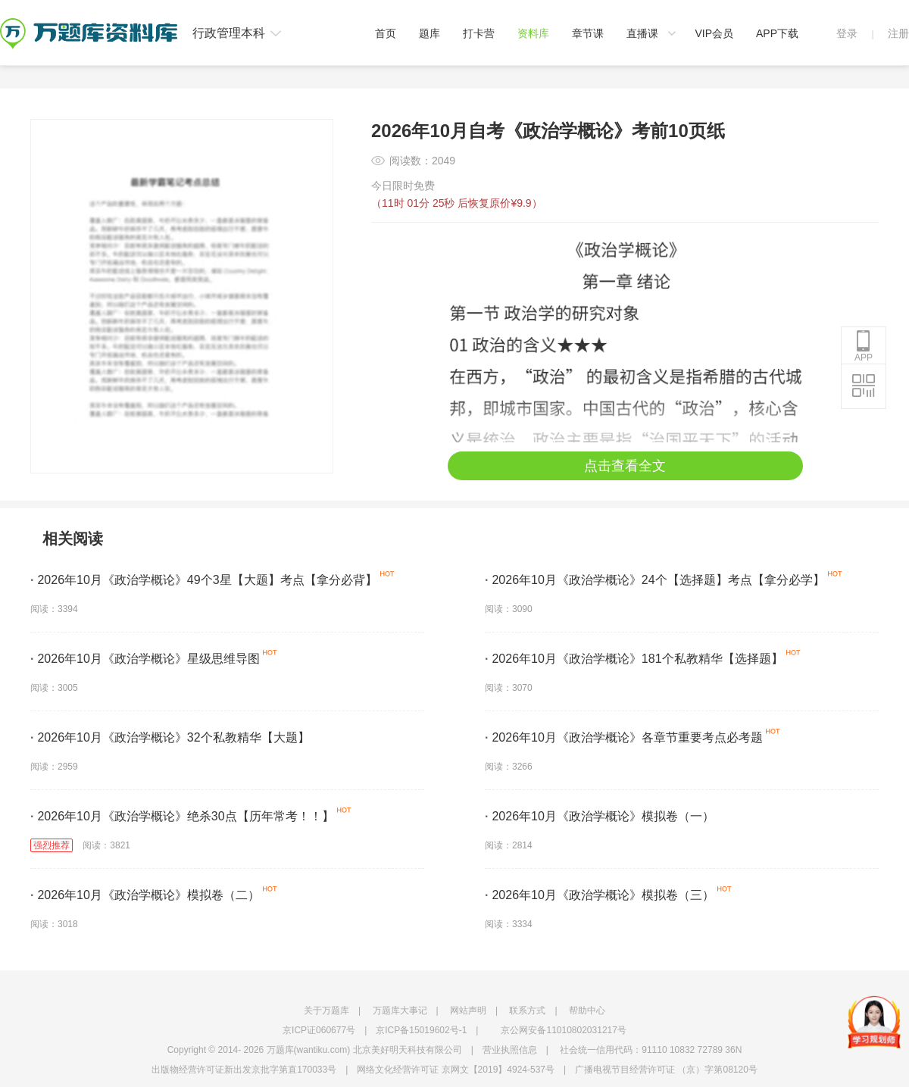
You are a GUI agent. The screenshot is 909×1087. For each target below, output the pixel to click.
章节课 (588, 33)
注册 (898, 33)
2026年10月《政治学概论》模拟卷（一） (599, 816)
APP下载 (777, 33)
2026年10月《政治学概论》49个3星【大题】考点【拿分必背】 (203, 579)
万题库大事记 (400, 1010)
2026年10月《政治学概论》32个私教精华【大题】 (170, 737)
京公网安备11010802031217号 (563, 1030)
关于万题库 (326, 1010)
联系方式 (527, 1010)
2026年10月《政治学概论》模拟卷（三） (599, 895)
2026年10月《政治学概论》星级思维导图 (145, 658)
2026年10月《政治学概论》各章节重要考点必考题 (624, 737)
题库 (429, 33)
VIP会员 (714, 33)
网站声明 (468, 1010)
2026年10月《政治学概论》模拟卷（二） (145, 895)
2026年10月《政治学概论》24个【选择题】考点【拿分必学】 (655, 579)
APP (863, 346)
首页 (385, 33)
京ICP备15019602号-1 (421, 1030)
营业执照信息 (510, 1050)
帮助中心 (587, 1010)
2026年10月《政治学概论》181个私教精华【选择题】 (634, 658)
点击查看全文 (625, 465)
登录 (846, 33)
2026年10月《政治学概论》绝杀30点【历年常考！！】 (182, 816)
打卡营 (479, 33)
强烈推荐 (51, 845)
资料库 (533, 33)
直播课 (642, 33)
